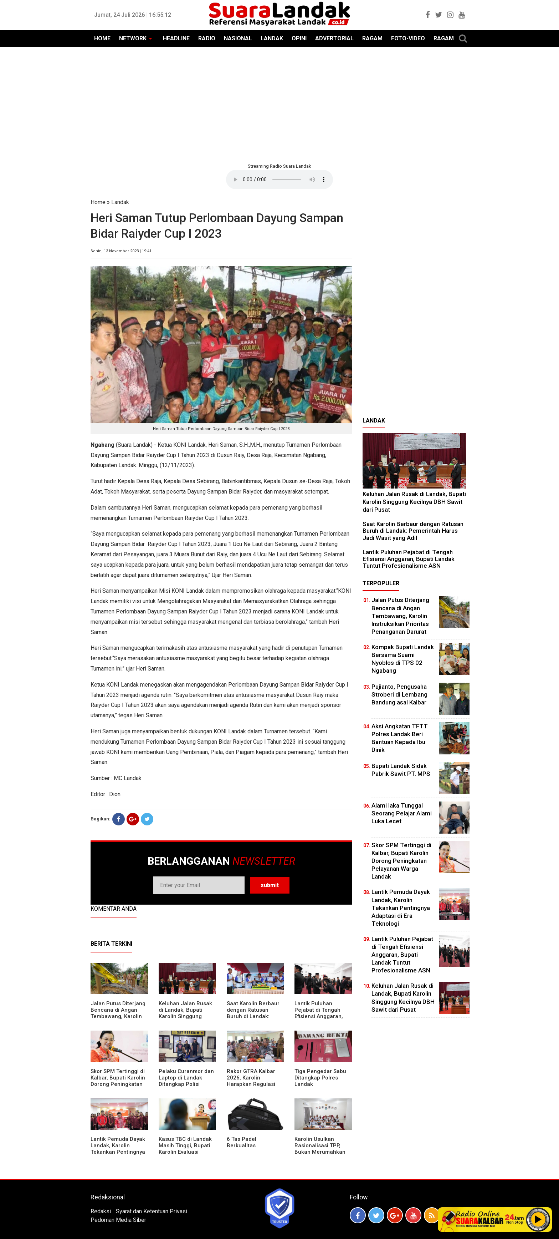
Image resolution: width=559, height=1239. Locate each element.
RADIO (206, 38)
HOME (102, 38)
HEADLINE (176, 38)
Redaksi (101, 1211)
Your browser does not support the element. (279, 179)
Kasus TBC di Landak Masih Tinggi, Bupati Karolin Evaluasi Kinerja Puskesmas (185, 1149)
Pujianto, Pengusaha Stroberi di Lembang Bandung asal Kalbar (399, 694)
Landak (120, 202)
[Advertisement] (279, 104)
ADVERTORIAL (334, 38)
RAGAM (372, 38)
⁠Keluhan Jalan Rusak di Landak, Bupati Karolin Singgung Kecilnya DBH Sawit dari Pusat (185, 1016)
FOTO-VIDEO (408, 38)
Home (98, 202)
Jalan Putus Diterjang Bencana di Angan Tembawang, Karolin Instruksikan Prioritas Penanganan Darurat (118, 1016)
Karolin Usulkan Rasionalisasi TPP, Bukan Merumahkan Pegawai (319, 1149)
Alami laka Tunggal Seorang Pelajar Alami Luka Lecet (401, 813)
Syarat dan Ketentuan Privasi (151, 1211)
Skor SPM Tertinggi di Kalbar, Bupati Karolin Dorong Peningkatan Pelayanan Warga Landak (118, 1084)
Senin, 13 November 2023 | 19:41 (121, 251)
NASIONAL (238, 38)
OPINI (299, 38)
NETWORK (133, 38)
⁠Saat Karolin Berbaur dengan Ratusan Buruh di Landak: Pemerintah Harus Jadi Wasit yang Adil (253, 1016)
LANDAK (272, 38)
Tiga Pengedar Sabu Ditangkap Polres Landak (320, 1077)
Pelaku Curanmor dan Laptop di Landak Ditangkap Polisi (186, 1077)
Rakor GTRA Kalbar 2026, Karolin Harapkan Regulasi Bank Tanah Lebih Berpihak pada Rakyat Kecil (254, 1087)
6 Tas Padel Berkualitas (241, 1142)
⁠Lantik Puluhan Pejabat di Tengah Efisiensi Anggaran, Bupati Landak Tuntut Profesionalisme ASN (321, 1016)
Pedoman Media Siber (118, 1220)
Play (538, 1219)
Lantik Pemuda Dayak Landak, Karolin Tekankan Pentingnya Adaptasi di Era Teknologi (118, 1152)
